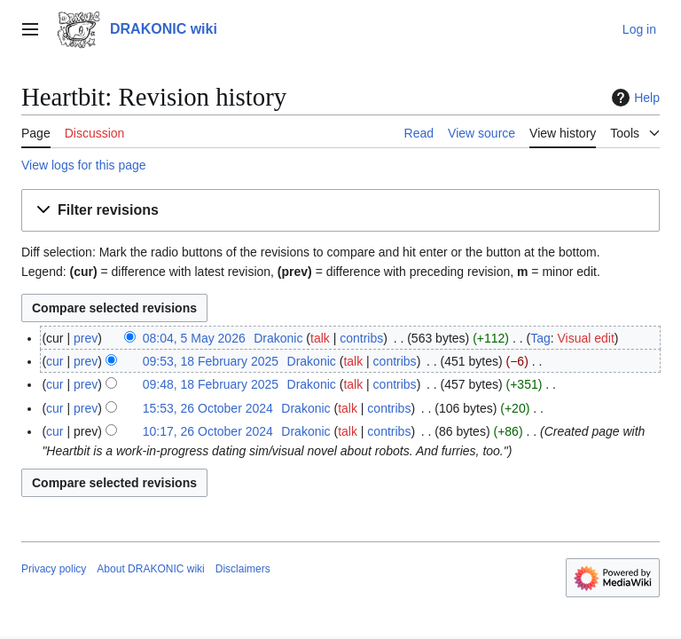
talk (320, 338)
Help (633, 97)
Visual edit (586, 338)
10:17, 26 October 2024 (208, 431)
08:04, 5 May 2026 (194, 338)
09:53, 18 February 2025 (210, 361)
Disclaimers (242, 569)
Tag (540, 338)
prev (86, 338)
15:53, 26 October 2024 (208, 408)
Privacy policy (53, 569)
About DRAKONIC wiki (150, 569)
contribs (361, 338)
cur (54, 361)
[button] (340, 210)
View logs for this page (83, 165)
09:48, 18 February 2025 (210, 384)
